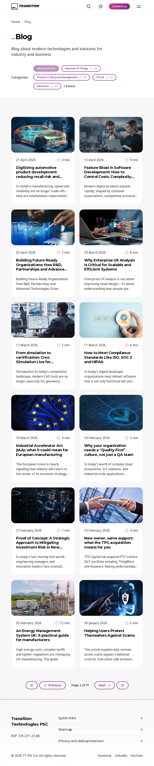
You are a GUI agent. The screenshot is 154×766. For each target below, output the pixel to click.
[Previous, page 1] (52, 685)
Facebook (104, 755)
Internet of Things (81, 68)
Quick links (100, 718)
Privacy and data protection (100, 741)
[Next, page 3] (104, 685)
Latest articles (46, 68)
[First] (32, 685)
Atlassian (47, 86)
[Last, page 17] (123, 685)
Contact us (119, 6)
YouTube (137, 755)
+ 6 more (69, 86)
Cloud (104, 77)
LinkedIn (121, 755)
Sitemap (100, 729)
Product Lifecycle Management (61, 77)
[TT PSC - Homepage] (25, 6)
